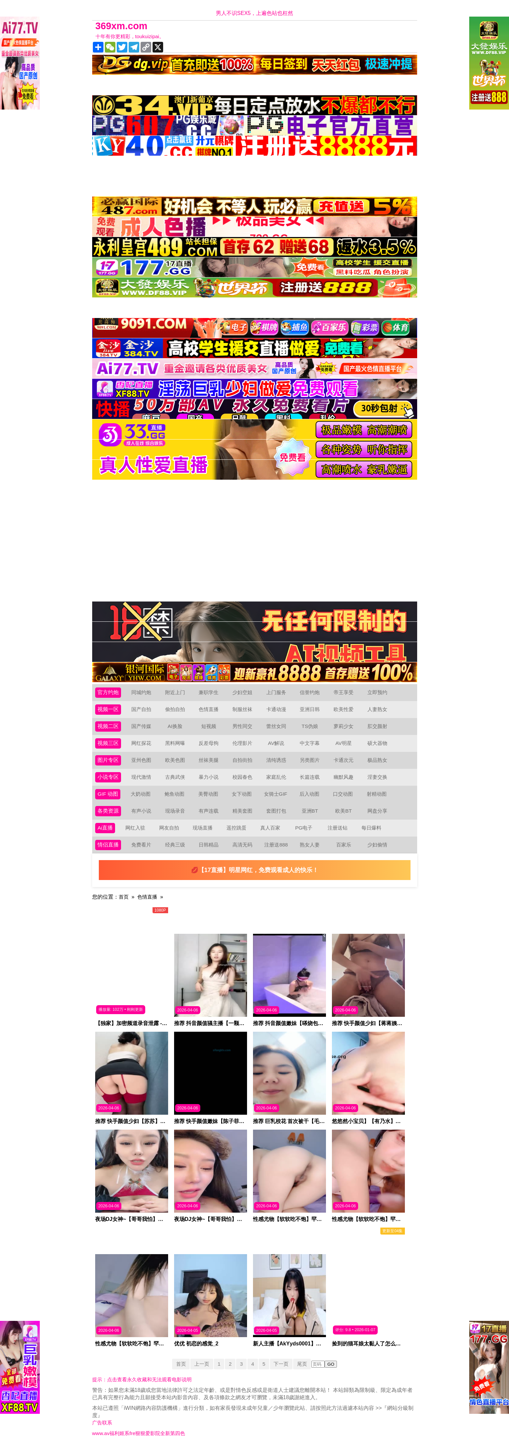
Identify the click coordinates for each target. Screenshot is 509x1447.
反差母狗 (208, 743)
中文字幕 (309, 743)
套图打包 (276, 811)
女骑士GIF (276, 794)
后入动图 (309, 794)
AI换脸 (175, 726)
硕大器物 (377, 743)
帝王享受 (343, 692)
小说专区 (108, 777)
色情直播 (208, 709)
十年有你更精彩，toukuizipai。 (131, 36)
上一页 (200, 1364)
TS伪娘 (309, 726)
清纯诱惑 (276, 760)
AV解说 (276, 743)
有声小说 (141, 811)
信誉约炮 (309, 692)
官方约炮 (108, 692)
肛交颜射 (377, 726)
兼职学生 (208, 692)
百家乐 (343, 844)
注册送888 (276, 844)
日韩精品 (208, 844)
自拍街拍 (242, 760)
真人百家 (270, 828)
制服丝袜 (242, 709)
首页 (124, 897)
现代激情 (141, 777)
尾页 (304, 1364)
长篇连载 (309, 777)
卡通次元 (343, 760)
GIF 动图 (107, 794)
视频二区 (108, 726)
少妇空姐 (242, 692)
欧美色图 (175, 760)
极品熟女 (377, 760)
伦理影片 (242, 743)
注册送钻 (337, 828)
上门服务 (276, 692)
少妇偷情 (377, 844)
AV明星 (343, 743)
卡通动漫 (276, 709)
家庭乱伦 (276, 777)
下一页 (282, 1364)
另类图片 (309, 760)
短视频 (209, 726)
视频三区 (108, 743)
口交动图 (343, 794)
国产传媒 (141, 726)
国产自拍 (141, 709)
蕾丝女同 (276, 726)
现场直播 (203, 828)
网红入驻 (135, 828)
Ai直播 (105, 828)
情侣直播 (108, 844)
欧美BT (343, 811)
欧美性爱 (343, 709)
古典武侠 (175, 777)
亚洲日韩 (309, 709)
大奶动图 (141, 794)
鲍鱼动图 (174, 794)
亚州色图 (141, 760)
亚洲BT (309, 811)
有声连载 (208, 811)
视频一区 (108, 709)
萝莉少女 (343, 726)
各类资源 (108, 811)
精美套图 (242, 811)
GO (333, 1364)
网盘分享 (377, 811)
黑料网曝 (175, 743)
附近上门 (175, 692)
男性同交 (242, 726)
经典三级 (175, 844)
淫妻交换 (377, 777)
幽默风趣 (343, 777)
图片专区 (108, 760)
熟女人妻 (309, 844)
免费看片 (141, 844)
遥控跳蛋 (236, 828)
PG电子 (304, 828)
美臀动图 (208, 794)
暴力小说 (208, 777)
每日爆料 (371, 828)
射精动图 (377, 794)
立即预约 (377, 692)
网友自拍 (169, 828)
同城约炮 (141, 692)
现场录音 (175, 811)
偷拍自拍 (175, 709)
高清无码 (242, 844)
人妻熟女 (377, 709)
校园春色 (242, 777)
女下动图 (242, 794)
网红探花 (141, 743)
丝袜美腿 (208, 760)
